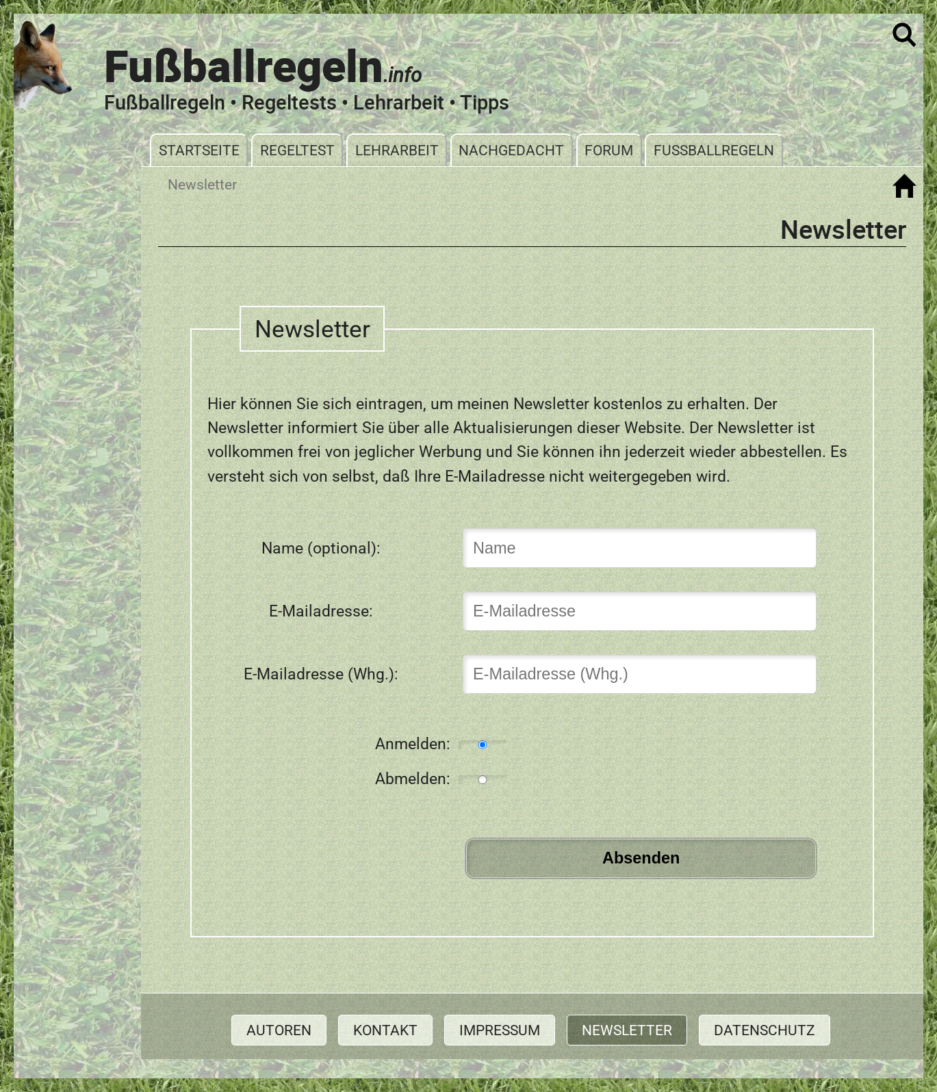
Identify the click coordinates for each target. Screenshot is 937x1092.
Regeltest (297, 150)
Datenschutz (764, 1030)
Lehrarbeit (397, 150)
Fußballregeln (714, 150)
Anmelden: (412, 743)
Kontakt (385, 1030)
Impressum (499, 1030)
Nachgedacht (511, 150)
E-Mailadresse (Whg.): (321, 674)
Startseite (199, 150)
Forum (609, 150)
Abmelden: (412, 778)
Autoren (278, 1030)
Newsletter (627, 1030)
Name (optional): (321, 548)
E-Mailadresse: (321, 611)
